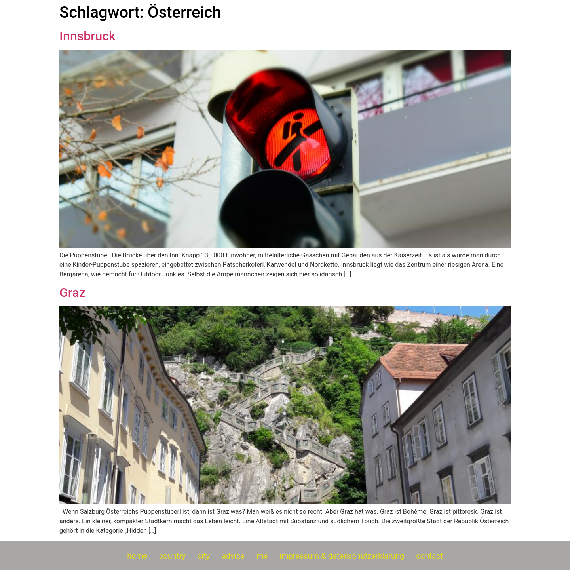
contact (429, 555)
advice (233, 555)
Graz (72, 292)
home (137, 555)
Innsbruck (87, 36)
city (204, 555)
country (172, 555)
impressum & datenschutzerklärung (341, 555)
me (262, 555)
